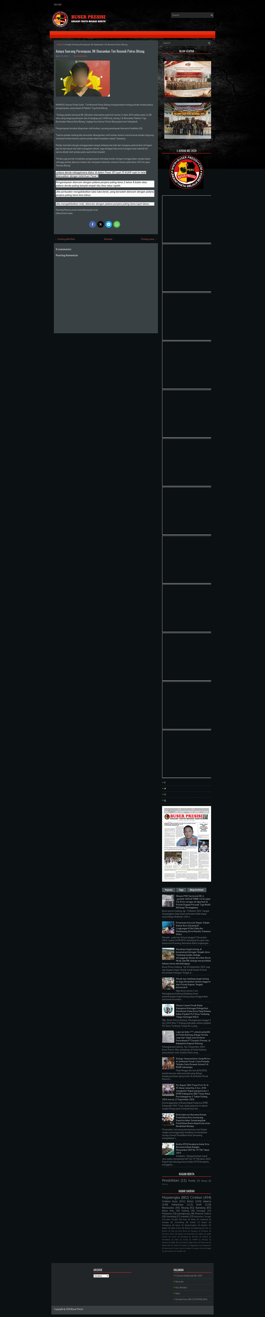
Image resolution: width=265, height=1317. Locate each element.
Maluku (165, 1242)
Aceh (199, 1204)
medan (200, 1234)
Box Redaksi (181, 1287)
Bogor (204, 1222)
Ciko (172, 1231)
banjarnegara (191, 1225)
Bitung (185, 1207)
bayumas (168, 1248)
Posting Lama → (149, 239)
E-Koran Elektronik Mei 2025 (189, 1275)
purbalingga (206, 1248)
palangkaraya (183, 1213)
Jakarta (207, 1201)
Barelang (184, 1236)
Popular (169, 890)
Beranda (108, 239)
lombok (188, 1248)
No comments (80, 56)
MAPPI (195, 1239)
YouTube (58, 4)
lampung (197, 1228)
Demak (205, 1236)
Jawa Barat (182, 1231)
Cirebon (196, 1197)
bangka (165, 1222)
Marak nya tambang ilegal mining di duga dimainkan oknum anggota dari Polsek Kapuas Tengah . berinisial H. (193, 983)
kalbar (164, 1228)
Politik (191, 1180)
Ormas (204, 1180)
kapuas (180, 1234)
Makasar (204, 1231)
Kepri (177, 1239)
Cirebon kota (169, 1201)
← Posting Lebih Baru (65, 239)
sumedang (179, 1222)
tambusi (180, 1251)
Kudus (185, 1239)
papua (196, 1248)
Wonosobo (168, 1207)
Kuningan (201, 1210)
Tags (181, 890)
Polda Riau (175, 1242)
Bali (206, 1228)
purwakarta (169, 1251)
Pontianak (205, 1242)
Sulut (176, 1245)
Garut (177, 1225)
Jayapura (194, 1231)
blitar (193, 1219)
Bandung (200, 1207)
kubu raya (179, 1248)
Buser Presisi (77, 1309)
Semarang (171, 1216)
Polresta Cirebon (203, 1213)
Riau (185, 1219)
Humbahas (166, 1239)
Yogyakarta (194, 1245)
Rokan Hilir (166, 1245)
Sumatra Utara (168, 1234)
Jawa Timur (176, 1228)
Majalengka (171, 1197)
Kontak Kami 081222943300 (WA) (191, 1299)
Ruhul (187, 1228)
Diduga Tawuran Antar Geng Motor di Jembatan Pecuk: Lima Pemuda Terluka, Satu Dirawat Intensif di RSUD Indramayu (193, 1063)
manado (185, 1216)
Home (59, 44)
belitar (193, 1222)
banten (204, 1225)
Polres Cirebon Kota (190, 1242)
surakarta (204, 1219)
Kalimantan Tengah (202, 1216)
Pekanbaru (167, 1213)
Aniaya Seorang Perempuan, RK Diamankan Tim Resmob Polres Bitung (100, 51)
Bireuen (195, 1236)
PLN (163, 1184)
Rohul (190, 1201)
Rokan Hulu (168, 1210)
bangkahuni (206, 1245)
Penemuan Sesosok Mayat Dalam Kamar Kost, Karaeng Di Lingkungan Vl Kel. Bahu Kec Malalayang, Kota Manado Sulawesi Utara (193, 928)
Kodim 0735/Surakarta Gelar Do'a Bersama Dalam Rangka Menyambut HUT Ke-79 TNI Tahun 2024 (192, 1148)
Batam (164, 1231)
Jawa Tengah (172, 1219)
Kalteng (185, 1210)
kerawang (191, 1234)
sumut (174, 1236)
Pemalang (166, 1225)
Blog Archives (196, 890)
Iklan (178, 1293)
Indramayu (177, 1204)
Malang (205, 1239)
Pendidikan (170, 1180)
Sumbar (184, 1245)
